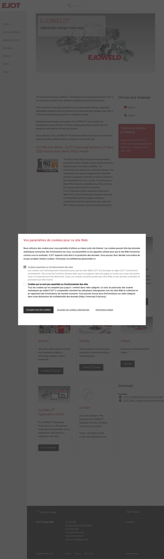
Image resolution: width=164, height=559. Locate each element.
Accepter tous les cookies (38, 310)
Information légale (104, 310)
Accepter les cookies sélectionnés (73, 310)
